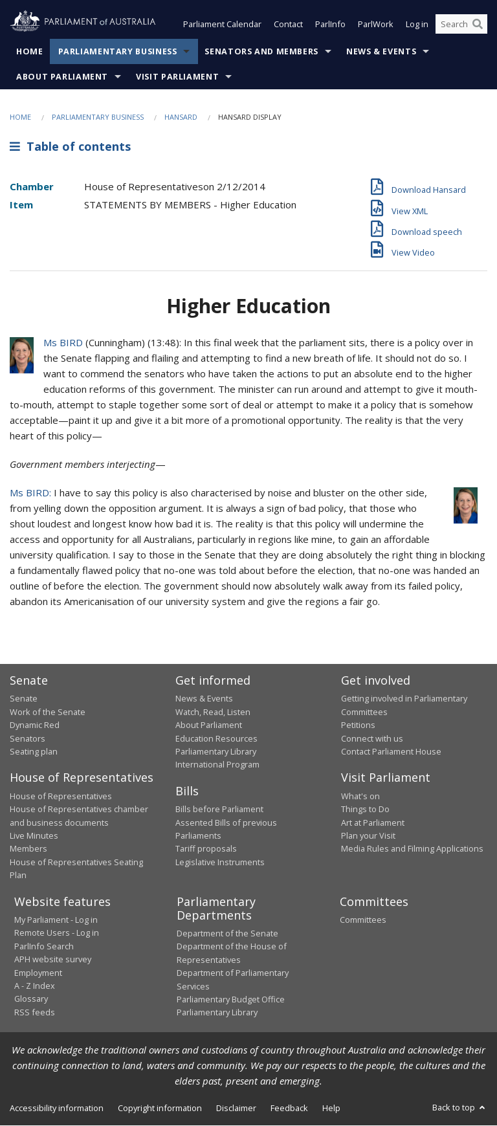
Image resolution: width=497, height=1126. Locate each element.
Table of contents (70, 147)
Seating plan (34, 751)
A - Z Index (34, 985)
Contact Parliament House (391, 751)
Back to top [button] (459, 1107)
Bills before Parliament (219, 809)
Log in (417, 24)
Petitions (358, 725)
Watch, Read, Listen (212, 712)
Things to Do (365, 809)
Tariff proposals (206, 849)
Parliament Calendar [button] (222, 24)
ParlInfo (330, 24)
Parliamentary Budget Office (231, 999)
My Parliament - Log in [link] (56, 920)
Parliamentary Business (117, 51)
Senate (24, 699)
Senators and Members (261, 51)
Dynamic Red (35, 725)
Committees (363, 920)
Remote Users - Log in (56, 933)
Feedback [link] (289, 1108)
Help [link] (331, 1108)
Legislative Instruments (220, 862)
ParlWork (375, 24)
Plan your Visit (368, 835)
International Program (217, 765)
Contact (288, 24)
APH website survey (52, 960)
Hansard (180, 117)
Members (28, 849)
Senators (27, 738)
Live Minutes (34, 835)
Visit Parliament (177, 76)
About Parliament (62, 76)
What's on (360, 796)
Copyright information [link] (160, 1108)
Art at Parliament (372, 822)
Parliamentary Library (215, 751)
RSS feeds (34, 1012)
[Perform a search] (477, 24)
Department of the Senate (227, 934)
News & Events (381, 51)
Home (29, 51)
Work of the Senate (47, 712)
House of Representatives (61, 796)
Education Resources (216, 738)
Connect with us (372, 738)
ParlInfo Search (44, 946)
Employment (38, 972)
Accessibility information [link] (57, 1108)
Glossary (31, 999)
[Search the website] (461, 24)
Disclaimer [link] (236, 1108)
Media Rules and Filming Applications (412, 849)
